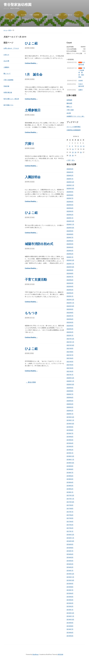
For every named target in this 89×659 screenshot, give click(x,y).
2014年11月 (70, 616)
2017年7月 (70, 512)
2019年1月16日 (30, 217)
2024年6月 (70, 241)
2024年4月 (70, 247)
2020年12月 (70, 378)
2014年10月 (70, 619)
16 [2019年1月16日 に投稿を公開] (73, 149)
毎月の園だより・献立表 (40, 19)
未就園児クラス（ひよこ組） (76, 116)
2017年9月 (70, 505)
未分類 (69, 113)
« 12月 (69, 160)
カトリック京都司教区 (74, 127)
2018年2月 (70, 489)
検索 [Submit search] (83, 24)
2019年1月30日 (30, 48)
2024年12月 (70, 221)
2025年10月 (70, 188)
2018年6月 (70, 476)
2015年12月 (70, 574)
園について (14, 15)
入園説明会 (33, 177)
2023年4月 (70, 286)
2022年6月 (70, 319)
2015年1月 (70, 610)
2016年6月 (70, 554)
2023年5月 (70, 283)
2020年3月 (70, 407)
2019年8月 (70, 430)
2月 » (73, 160)
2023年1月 (70, 296)
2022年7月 (70, 316)
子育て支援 (70, 110)
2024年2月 (70, 254)
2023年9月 (70, 270)
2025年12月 (70, 182)
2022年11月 (70, 303)
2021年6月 (70, 358)
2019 (9, 30)
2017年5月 (70, 518)
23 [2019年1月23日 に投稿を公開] (73, 152)
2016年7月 (70, 551)
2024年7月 (70, 237)
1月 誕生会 (33, 74)
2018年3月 (70, 485)
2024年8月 (70, 234)
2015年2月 (70, 606)
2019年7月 (70, 433)
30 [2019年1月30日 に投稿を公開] (73, 155)
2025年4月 (70, 208)
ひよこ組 (31, 43)
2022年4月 (70, 325)
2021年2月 (70, 371)
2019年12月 (70, 417)
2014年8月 (70, 626)
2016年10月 (70, 541)
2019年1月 (70, 453)
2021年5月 (70, 361)
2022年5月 (70, 322)
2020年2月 (70, 410)
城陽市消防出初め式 (39, 244)
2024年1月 (70, 257)
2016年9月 (70, 544)
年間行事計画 (16, 19)
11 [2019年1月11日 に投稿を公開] (78, 146)
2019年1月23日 (30, 181)
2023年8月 (70, 273)
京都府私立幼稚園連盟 (74, 130)
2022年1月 (70, 335)
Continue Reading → (31, 63)
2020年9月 (70, 388)
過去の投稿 (31, 382)
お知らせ (26, 19)
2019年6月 (70, 436)
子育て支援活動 (36, 279)
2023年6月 (70, 280)
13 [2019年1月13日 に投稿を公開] (83, 146)
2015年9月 (70, 583)
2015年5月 (70, 597)
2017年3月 (70, 525)
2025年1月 (70, 218)
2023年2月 (70, 293)
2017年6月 (70, 515)
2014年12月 (70, 613)
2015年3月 (70, 603)
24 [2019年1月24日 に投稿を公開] (75, 152)
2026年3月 (70, 172)
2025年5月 (70, 205)
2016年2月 (70, 567)
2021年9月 (70, 348)
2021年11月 (70, 342)
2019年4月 (70, 443)
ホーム (6, 15)
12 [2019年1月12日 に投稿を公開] (81, 146)
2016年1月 (70, 570)
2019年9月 (70, 427)
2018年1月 (70, 492)
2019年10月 (70, 423)
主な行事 (23, 15)
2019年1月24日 (30, 148)
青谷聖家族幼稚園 (19, 5)
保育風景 (69, 100)
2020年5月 (70, 401)
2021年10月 (70, 345)
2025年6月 (70, 201)
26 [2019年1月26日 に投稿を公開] (81, 152)
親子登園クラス (47, 15)
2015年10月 (70, 580)
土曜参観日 (33, 110)
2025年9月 (70, 192)
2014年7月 (70, 629)
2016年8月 (70, 548)
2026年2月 (70, 175)
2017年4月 (70, 521)
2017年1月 (70, 531)
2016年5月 (70, 557)
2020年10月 (70, 384)
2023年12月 (70, 260)
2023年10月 (70, 267)
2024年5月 (70, 244)
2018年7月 (70, 472)
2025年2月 (70, 214)
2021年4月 (70, 365)
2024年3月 (70, 250)
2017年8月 (70, 508)
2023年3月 (70, 290)
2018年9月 (70, 466)
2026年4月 (70, 169)
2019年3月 (70, 446)
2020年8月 (70, 391)
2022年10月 (70, 306)
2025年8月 (70, 195)
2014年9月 (70, 623)
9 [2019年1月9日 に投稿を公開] (72, 146)
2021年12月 (70, 339)
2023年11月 (70, 263)
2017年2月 (70, 528)
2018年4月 (70, 482)
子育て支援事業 (34, 15)
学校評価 (6, 19)
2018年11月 (70, 459)
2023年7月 (70, 276)
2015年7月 (70, 590)
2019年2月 (70, 450)
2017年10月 (70, 502)
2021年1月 (70, 374)
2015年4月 (70, 600)
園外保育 (69, 103)
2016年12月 (70, 534)
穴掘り (29, 143)
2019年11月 (70, 420)
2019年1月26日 (30, 115)
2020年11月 (70, 381)
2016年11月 (70, 538)
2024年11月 (70, 224)
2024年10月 (70, 227)
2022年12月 (70, 299)
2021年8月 (70, 352)
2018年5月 (70, 479)
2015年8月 (70, 587)
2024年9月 (70, 231)
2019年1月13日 (30, 248)
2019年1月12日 (30, 284)
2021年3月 (70, 368)
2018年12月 (70, 456)
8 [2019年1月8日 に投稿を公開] (69, 146)
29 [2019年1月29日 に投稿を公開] (70, 155)
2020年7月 (70, 394)
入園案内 (58, 15)
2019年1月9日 (29, 353)
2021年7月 (70, 355)
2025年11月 (70, 185)
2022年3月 (70, 329)
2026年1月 (70, 179)
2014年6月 (70, 632)
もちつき (31, 313)
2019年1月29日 (30, 79)
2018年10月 (70, 463)
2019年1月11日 (30, 317)
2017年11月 (70, 499)
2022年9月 (70, 309)
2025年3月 (70, 211)
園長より (69, 106)
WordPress (35, 654)
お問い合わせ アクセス (71, 15)
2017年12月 (70, 495)
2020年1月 (70, 414)
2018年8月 (70, 469)
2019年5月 (70, 440)
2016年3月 (70, 564)
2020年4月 (70, 404)
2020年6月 (70, 397)
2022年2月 (70, 332)
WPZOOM (60, 654)
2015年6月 (70, 593)
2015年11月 (70, 577)
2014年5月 (70, 636)
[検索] (74, 24)
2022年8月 (70, 312)
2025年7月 (70, 198)
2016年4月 (70, 561)
